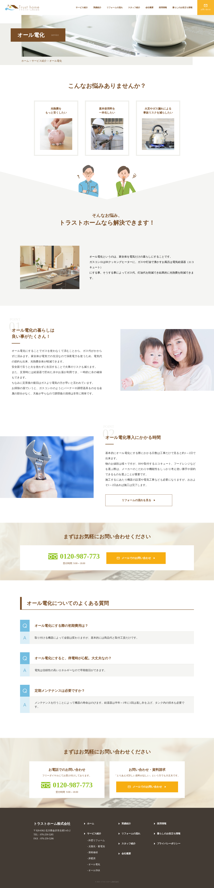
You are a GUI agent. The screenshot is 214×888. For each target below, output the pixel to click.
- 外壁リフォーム (96, 840)
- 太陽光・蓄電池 (96, 846)
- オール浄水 (93, 870)
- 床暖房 (91, 858)
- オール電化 (93, 864)
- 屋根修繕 (92, 852)
